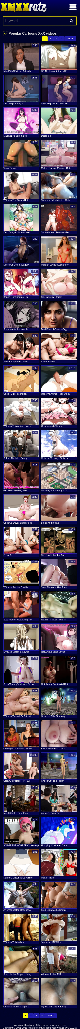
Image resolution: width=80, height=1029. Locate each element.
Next (70, 38)
